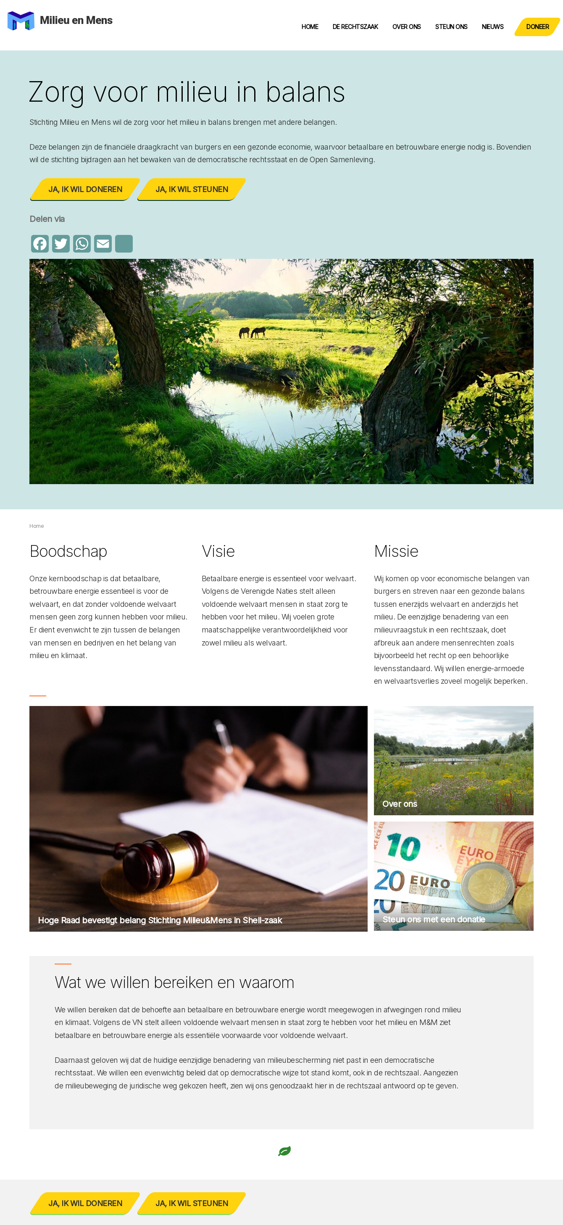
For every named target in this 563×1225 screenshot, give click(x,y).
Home (310, 26)
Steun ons (451, 26)
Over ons (406, 26)
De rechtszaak (355, 26)
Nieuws (492, 26)
